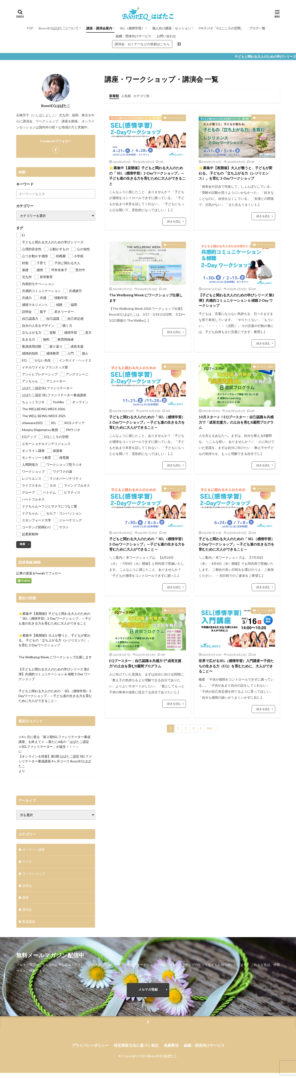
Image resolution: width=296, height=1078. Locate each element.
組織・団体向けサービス (133, 36)
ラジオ (27, 862)
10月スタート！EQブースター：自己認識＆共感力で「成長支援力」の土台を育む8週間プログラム (236, 422)
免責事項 (171, 1050)
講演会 (27, 910)
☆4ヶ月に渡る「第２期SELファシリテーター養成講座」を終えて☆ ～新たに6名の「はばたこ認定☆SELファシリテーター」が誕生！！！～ (54, 741)
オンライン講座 (265, 366)
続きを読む (174, 221)
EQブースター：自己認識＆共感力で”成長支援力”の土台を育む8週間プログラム (145, 663)
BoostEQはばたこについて (59, 28)
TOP (29, 28)
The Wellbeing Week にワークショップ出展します (146, 297)
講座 (25, 898)
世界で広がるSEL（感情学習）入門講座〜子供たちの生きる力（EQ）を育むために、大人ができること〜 (236, 666)
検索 (22, 544)
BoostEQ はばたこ (162, 1061)
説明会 (27, 886)
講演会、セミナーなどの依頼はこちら (142, 44)
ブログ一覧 (257, 28)
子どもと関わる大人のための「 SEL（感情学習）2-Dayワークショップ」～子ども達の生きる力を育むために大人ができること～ (147, 422)
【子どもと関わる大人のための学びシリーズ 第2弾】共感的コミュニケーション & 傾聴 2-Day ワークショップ (236, 300)
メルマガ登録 (148, 994)
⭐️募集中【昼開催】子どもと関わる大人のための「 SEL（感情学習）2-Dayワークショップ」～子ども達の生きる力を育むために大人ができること (147, 176)
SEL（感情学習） (132, 28)
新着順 (114, 96)
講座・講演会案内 (99, 28)
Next (210, 728)
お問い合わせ (166, 36)
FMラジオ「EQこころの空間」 (221, 28)
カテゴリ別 (141, 96)
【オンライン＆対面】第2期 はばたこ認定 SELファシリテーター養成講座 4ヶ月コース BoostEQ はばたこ (55, 761)
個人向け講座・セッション (171, 28)
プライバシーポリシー (90, 1050)
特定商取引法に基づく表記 (136, 1050)
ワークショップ (175, 117)
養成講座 (28, 922)
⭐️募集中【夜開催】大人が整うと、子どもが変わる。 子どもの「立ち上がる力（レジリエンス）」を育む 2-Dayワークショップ (235, 173)
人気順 (126, 96)
